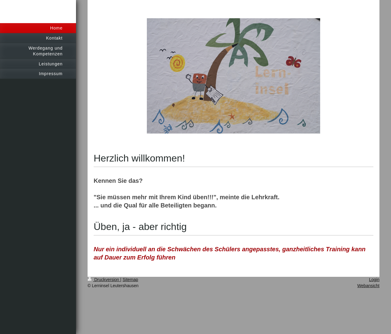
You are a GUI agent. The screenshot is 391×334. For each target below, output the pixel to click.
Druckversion (104, 279)
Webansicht (368, 285)
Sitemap (130, 279)
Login (374, 279)
